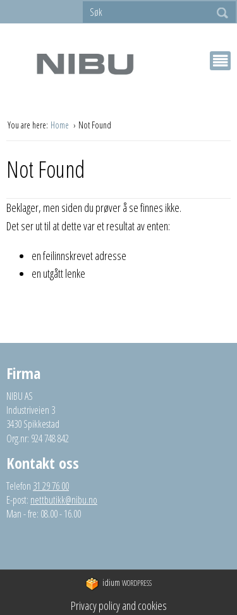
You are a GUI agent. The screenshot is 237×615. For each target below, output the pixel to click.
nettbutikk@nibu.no (63, 500)
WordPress (118, 583)
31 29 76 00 (51, 486)
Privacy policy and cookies (119, 605)
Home (61, 125)
